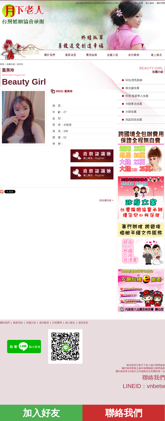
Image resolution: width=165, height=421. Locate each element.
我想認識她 (91, 155)
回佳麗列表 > (106, 200)
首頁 (2, 64)
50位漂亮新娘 (133, 80)
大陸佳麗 (130, 111)
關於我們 (49, 55)
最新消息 (70, 55)
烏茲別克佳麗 (133, 119)
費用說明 (91, 55)
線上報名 (150, 3)
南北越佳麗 (132, 88)
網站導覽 (161, 3)
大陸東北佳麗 (133, 103)
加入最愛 (139, 3)
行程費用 (57, 322)
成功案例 (133, 55)
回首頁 (129, 3)
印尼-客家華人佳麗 (136, 95)
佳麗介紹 (112, 55)
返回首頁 (83, 322)
